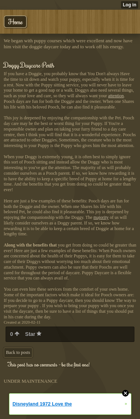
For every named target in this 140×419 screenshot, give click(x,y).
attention (116, 95)
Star (33, 334)
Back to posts (18, 352)
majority (101, 217)
